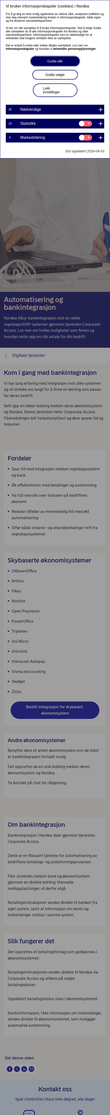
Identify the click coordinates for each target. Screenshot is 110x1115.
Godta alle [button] (55, 61)
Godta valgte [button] (55, 75)
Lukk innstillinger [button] (51, 90)
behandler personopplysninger (74, 49)
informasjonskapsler (20, 49)
